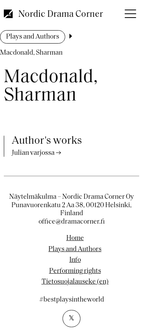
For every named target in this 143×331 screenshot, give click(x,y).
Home (75, 238)
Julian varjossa (33, 153)
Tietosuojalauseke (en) (75, 282)
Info (75, 260)
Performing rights (75, 271)
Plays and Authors (32, 37)
